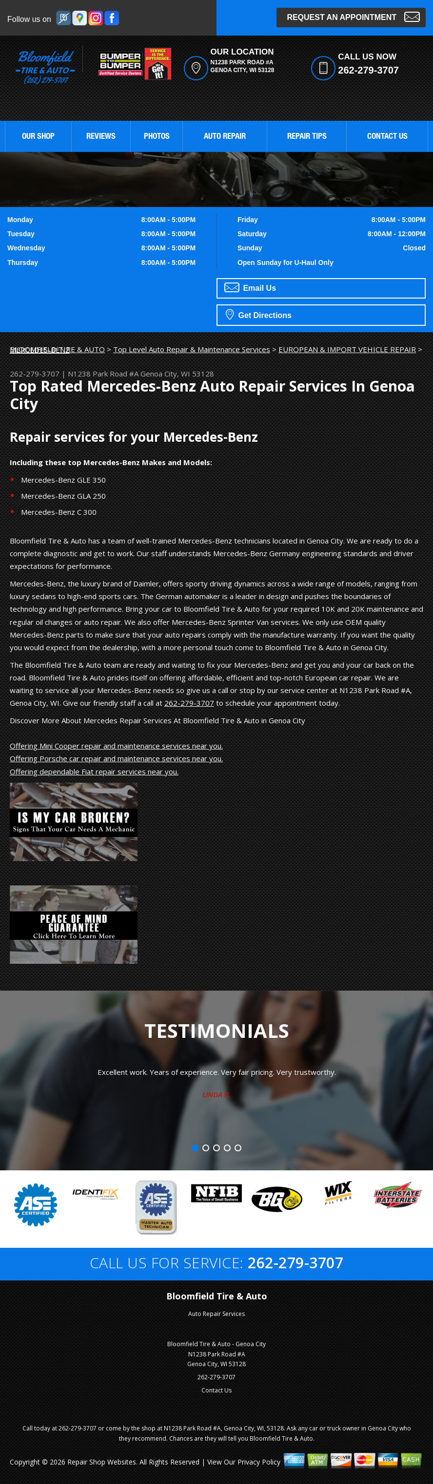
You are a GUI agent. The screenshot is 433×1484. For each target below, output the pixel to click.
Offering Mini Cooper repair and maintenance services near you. (116, 746)
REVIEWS (101, 137)
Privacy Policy (258, 1461)
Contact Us (216, 1390)
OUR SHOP (38, 137)
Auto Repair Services (216, 1314)
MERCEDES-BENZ (40, 350)
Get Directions (259, 314)
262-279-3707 (368, 70)
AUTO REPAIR (225, 137)
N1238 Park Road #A (103, 373)
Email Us (250, 287)
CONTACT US (387, 137)
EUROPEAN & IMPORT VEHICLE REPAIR (347, 349)
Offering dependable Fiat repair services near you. (94, 771)
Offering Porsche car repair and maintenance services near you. (116, 758)
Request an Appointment (353, 16)
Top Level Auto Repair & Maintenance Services (191, 349)
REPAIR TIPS (307, 137)
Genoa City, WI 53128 (177, 373)
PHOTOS (157, 137)
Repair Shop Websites (101, 1461)
